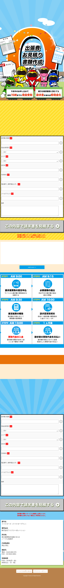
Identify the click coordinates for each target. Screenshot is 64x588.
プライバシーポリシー (40, 571)
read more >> (32, 267)
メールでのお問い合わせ (24, 571)
